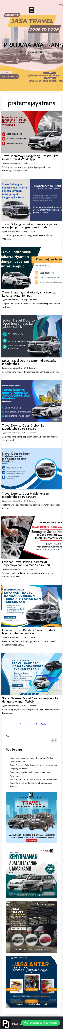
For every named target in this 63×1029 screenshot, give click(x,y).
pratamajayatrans (11, 163)
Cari (7, 736)
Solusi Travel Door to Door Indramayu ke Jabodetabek (33, 779)
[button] (40, 1023)
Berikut (44, 724)
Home (22, 51)
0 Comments (32, 163)
